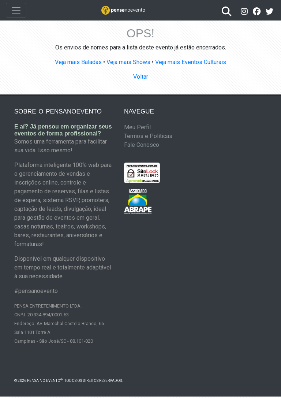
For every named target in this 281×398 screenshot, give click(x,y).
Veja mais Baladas (78, 62)
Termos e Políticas (148, 136)
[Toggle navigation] (16, 10)
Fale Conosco (141, 144)
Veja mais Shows (128, 62)
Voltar (140, 76)
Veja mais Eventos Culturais (190, 62)
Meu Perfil (137, 127)
